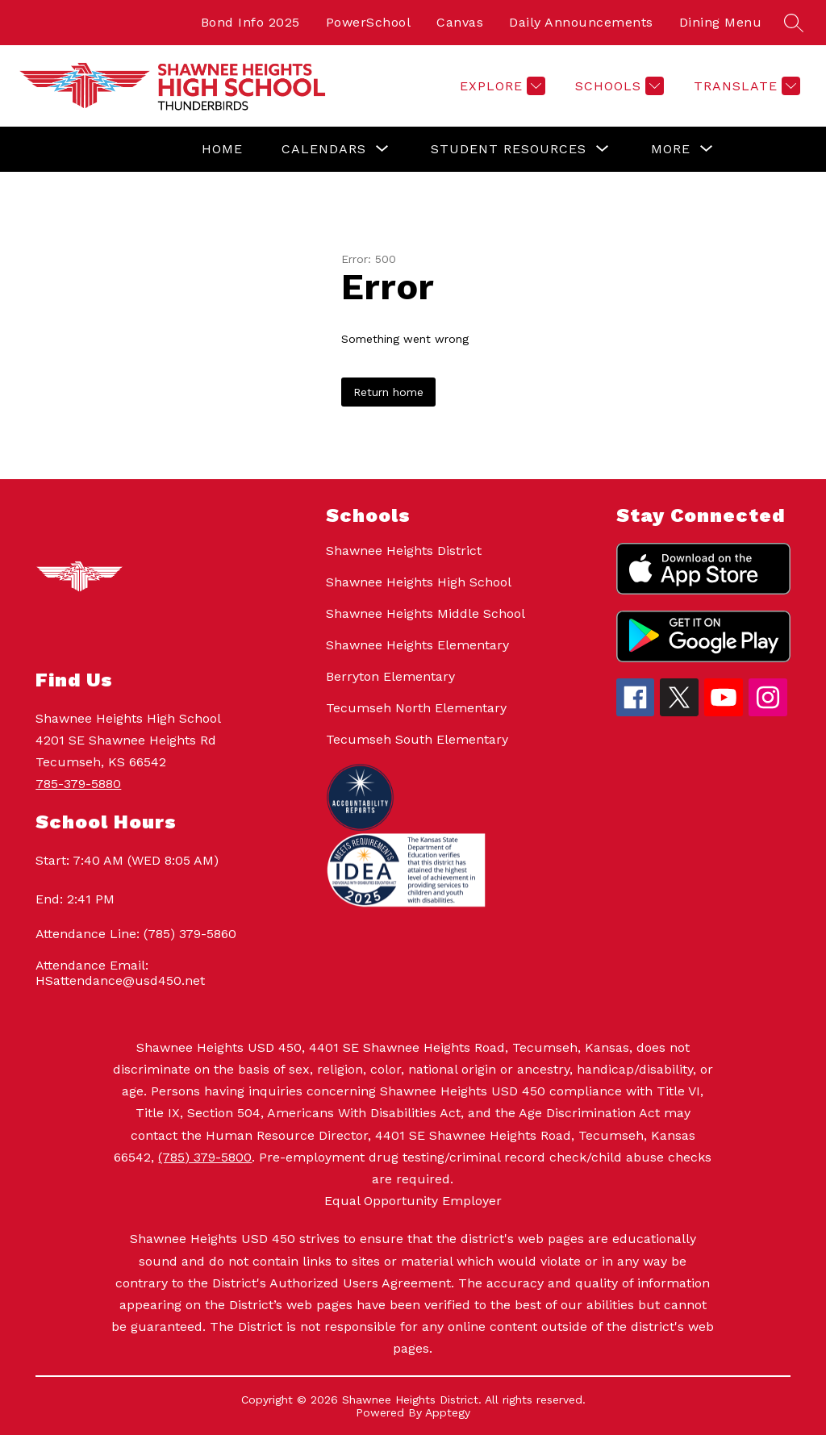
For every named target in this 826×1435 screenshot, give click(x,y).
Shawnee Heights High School (418, 582)
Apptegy (447, 1412)
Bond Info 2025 (250, 22)
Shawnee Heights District (404, 550)
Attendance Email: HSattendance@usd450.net (120, 972)
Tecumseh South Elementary (417, 739)
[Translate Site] (745, 86)
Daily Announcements (581, 22)
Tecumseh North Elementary (416, 707)
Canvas (459, 22)
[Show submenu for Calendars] (324, 149)
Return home (388, 392)
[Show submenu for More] (670, 149)
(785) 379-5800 (205, 1157)
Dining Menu (720, 22)
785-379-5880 (78, 783)
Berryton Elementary (390, 676)
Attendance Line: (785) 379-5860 (135, 933)
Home (222, 148)
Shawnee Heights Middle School (425, 613)
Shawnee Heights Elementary (417, 645)
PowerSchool (368, 22)
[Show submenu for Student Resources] (508, 149)
